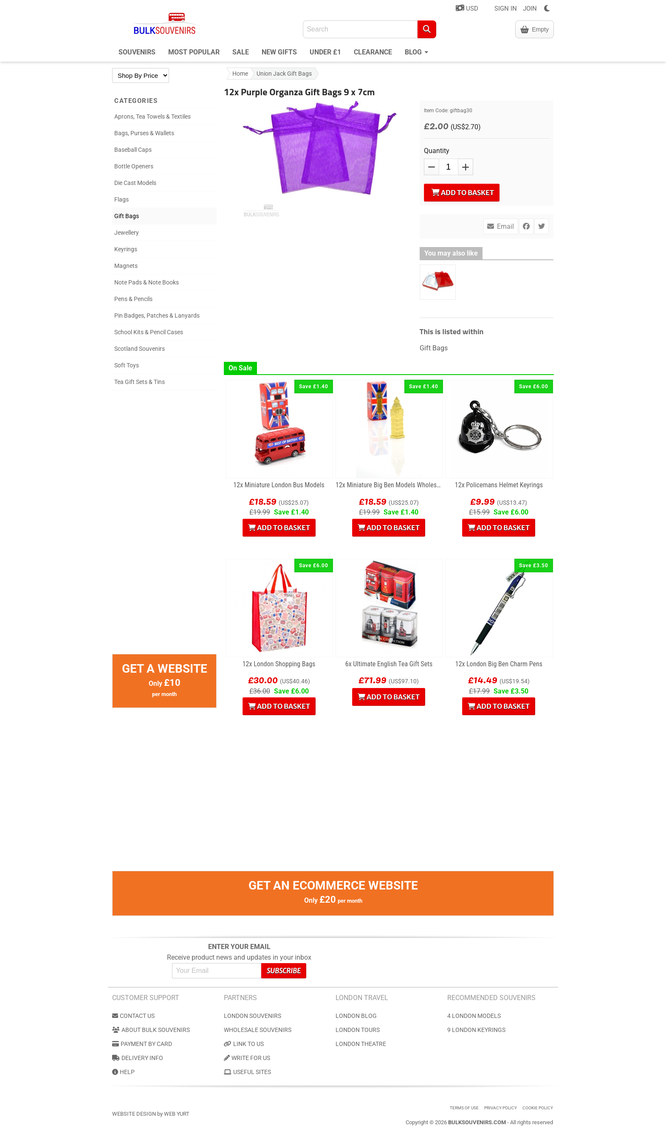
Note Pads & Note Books (146, 282)
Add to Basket (463, 192)
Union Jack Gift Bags (284, 73)
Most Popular (194, 52)
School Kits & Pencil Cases (148, 332)
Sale (240, 52)
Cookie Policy (537, 1108)
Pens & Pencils (133, 299)
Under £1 (325, 52)
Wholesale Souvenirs (257, 1029)
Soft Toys (126, 365)
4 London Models (474, 1015)
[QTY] (448, 167)
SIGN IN (505, 8)
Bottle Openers (133, 166)
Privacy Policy (500, 1108)
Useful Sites (247, 1072)
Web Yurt (176, 1114)
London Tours (358, 1029)
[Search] (427, 29)
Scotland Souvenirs (139, 348)
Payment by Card (142, 1043)
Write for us (247, 1057)
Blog (416, 51)
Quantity (436, 151)
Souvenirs (137, 52)
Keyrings (125, 249)
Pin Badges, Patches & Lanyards (157, 315)
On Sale (240, 368)
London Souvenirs (252, 1015)
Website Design (134, 1114)
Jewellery (126, 232)
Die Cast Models (135, 182)
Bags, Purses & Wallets (144, 133)
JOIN (530, 8)
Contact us (133, 1015)
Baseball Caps (133, 149)
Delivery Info (137, 1057)
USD (467, 8)
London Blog (356, 1015)
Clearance (373, 52)
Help (123, 1072)
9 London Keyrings (476, 1029)
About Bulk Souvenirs (151, 1029)
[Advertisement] (164, 526)
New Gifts (279, 52)
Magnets (126, 265)
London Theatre (361, 1043)
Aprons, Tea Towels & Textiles (152, 116)
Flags (121, 199)
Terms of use (464, 1108)
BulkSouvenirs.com (477, 1122)
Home (240, 73)
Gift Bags (126, 216)
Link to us (244, 1043)
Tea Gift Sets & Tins (139, 381)
